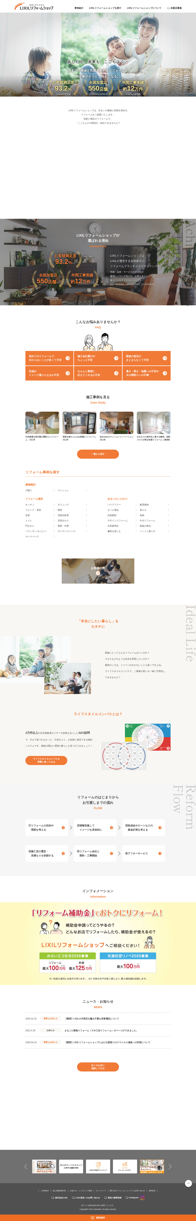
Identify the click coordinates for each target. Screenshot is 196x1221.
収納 (142, 521)
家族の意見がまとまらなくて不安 (137, 364)
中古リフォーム (147, 526)
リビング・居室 (33, 516)
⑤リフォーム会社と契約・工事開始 (88, 859)
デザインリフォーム (117, 526)
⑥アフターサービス (136, 859)
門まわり (29, 532)
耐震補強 (144, 511)
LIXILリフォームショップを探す (105, 8)
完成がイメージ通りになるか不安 (44, 379)
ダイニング (63, 511)
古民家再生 (113, 532)
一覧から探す (98, 460)
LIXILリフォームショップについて (144, 8)
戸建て (28, 496)
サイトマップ (101, 1191)
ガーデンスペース (67, 537)
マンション (63, 496)
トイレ (28, 526)
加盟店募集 (176, 8)
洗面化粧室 (63, 521)
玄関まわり (63, 526)
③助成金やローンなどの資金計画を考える (139, 833)
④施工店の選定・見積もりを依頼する (41, 859)
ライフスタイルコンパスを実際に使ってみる (46, 766)
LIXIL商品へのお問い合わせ (88, 1198)
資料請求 (100, 1218)
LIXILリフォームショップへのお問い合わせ (129, 1191)
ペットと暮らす (147, 537)
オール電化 (113, 516)
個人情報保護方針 (59, 1191)
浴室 (27, 521)
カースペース (32, 542)
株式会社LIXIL (61, 1198)
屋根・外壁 (63, 532)
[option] (98, 949)
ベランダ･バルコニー (36, 537)
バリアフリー (114, 511)
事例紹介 (79, 8)
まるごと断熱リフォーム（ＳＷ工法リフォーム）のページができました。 (101, 1036)
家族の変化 (145, 532)
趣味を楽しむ (114, 537)
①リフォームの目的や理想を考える (41, 833)
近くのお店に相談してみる (98, 1072)
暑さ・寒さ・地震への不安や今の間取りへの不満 (142, 379)
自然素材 (111, 521)
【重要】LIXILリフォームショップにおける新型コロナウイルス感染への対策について (107, 1048)
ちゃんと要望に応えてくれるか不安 (88, 379)
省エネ (143, 516)
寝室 (60, 516)
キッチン (29, 511)
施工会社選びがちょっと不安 (86, 364)
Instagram (136, 1197)
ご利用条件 (44, 1191)
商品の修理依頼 (114, 1198)
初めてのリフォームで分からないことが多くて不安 (45, 364)
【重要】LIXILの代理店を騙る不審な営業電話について (91, 1024)
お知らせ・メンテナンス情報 (81, 1191)
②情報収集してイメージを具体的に (89, 833)
